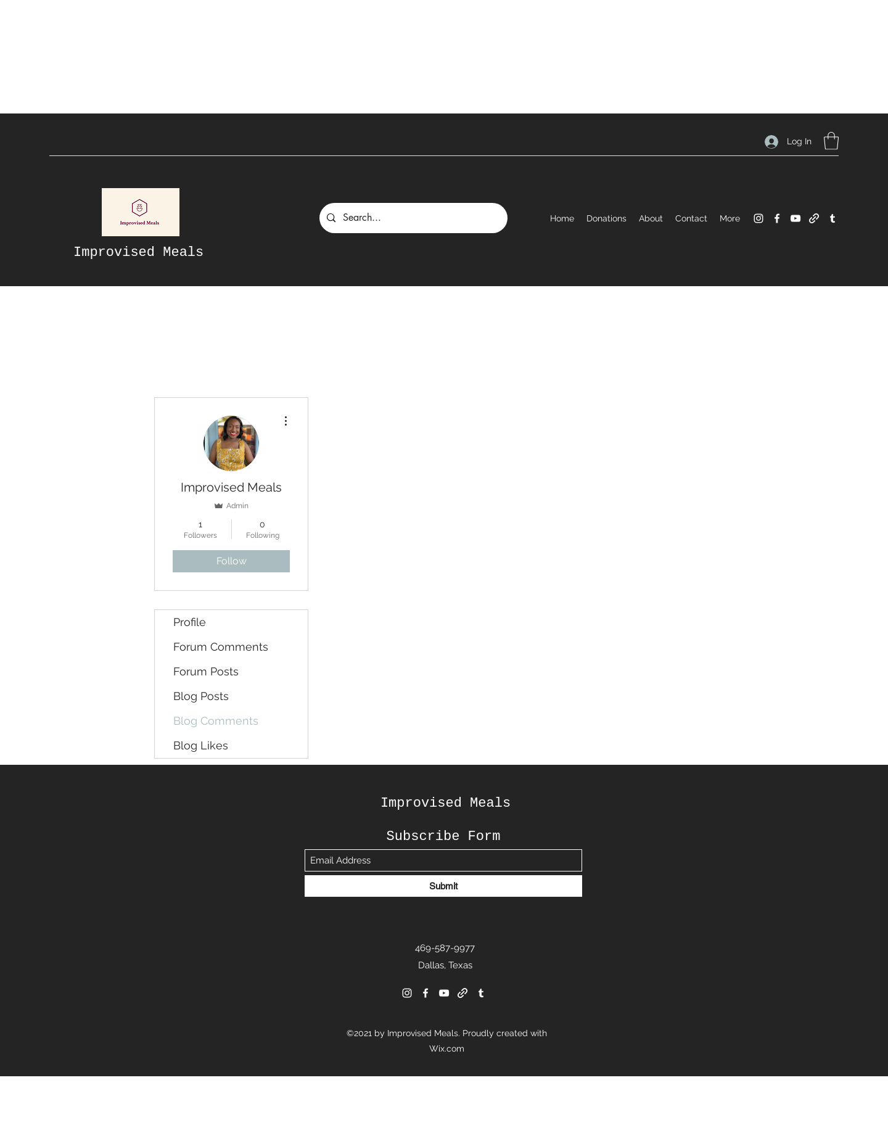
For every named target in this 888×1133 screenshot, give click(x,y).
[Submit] (443, 886)
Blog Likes (200, 745)
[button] (831, 141)
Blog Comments (215, 720)
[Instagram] (758, 218)
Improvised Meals (138, 252)
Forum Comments (220, 646)
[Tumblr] (832, 218)
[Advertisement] (224, 28)
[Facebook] (777, 218)
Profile (189, 622)
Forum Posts (206, 671)
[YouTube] (795, 218)
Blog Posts (201, 696)
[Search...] (412, 218)
